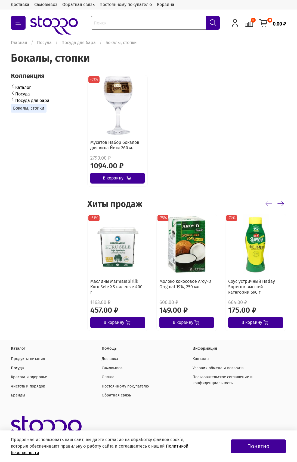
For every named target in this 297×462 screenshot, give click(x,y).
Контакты (201, 358)
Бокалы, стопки (28, 108)
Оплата (108, 377)
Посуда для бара (78, 42)
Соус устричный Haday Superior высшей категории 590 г (251, 286)
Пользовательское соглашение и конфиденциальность (223, 380)
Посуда (44, 42)
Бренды (18, 395)
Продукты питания (28, 358)
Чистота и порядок (28, 386)
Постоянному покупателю (126, 4)
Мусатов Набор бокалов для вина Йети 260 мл (114, 145)
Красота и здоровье (29, 377)
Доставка (20, 4)
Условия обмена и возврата (218, 368)
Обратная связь (78, 4)
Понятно (258, 446)
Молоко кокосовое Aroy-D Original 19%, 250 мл (185, 283)
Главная (19, 42)
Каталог (23, 87)
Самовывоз (45, 4)
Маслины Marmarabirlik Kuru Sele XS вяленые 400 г (116, 286)
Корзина (165, 4)
